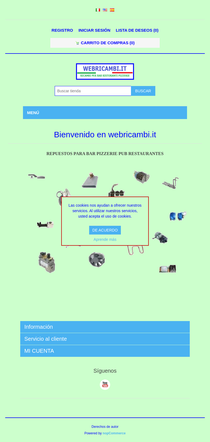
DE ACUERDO (105, 230)
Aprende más (105, 239)
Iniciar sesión (94, 30)
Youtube (105, 384)
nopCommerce (114, 433)
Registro (62, 30)
